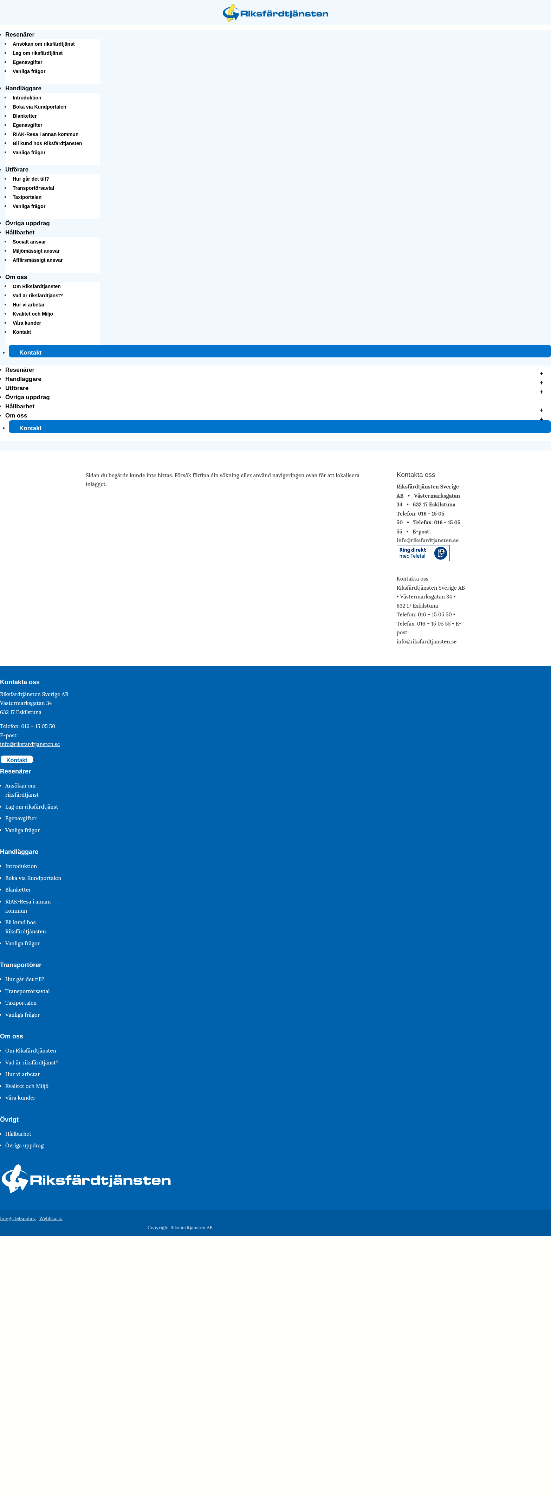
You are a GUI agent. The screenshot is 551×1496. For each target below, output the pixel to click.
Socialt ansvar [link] (29, 242)
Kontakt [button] (16, 760)
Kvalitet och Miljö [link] (33, 314)
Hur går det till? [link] (31, 179)
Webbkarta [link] (51, 1219)
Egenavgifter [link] (28, 62)
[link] (275, 20)
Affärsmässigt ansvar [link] (38, 260)
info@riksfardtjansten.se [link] (428, 540)
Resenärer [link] (19, 34)
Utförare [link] (16, 169)
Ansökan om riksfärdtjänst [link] (44, 44)
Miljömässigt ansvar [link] (36, 251)
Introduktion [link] (27, 98)
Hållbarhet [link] (19, 232)
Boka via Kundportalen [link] (39, 107)
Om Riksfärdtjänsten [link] (37, 286)
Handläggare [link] (23, 88)
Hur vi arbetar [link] (29, 304)
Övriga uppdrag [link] (27, 223)
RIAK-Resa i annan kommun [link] (45, 134)
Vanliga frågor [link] (29, 71)
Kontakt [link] (22, 332)
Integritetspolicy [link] (18, 1219)
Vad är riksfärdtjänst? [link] (38, 295)
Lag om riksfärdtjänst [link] (38, 53)
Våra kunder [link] (27, 323)
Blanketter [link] (25, 116)
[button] (275, 403)
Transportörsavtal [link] (33, 188)
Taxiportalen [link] (27, 197)
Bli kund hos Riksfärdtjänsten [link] (47, 143)
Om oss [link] (16, 277)
